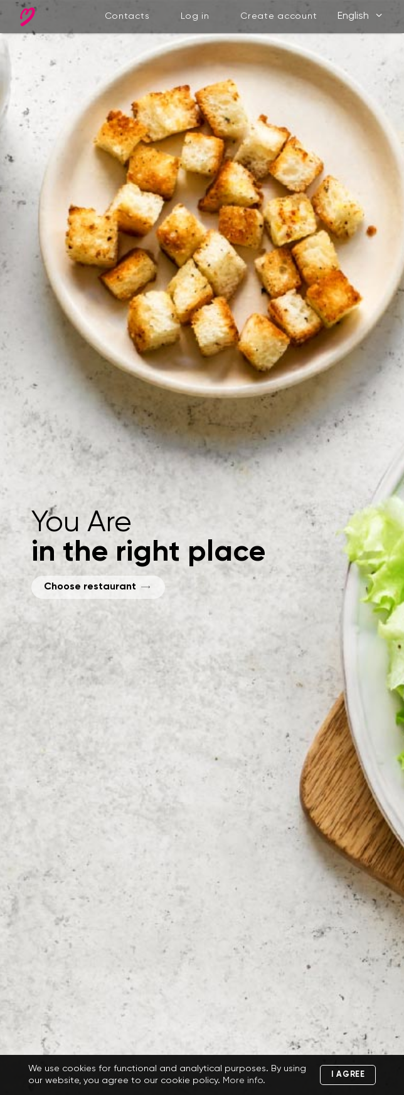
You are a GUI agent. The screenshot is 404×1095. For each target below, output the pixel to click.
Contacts (127, 16)
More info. (244, 1080)
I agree (348, 1075)
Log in (195, 16)
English (361, 16)
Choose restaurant (90, 587)
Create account (278, 16)
